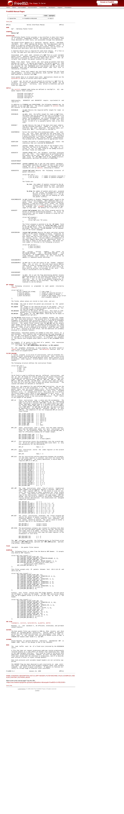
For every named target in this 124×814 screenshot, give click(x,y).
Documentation (32, 7)
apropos (52, 15)
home (7, 21)
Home (8, 7)
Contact (37, 812)
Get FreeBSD (22, 7)
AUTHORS (21, 799)
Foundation (68, 7)
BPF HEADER (40, 797)
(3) (15, 88)
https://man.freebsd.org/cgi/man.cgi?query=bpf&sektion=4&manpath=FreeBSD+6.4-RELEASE (36, 804)
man (45, 15)
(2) (17, 102)
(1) (15, 735)
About (14, 7)
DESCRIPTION (24, 797)
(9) (48, 735)
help (11, 21)
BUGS (28, 799)
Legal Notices (21, 810)
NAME (8, 797)
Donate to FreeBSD (107, 2)
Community (42, 7)
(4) (41, 735)
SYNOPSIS (14, 797)
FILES (60, 797)
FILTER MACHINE (51, 797)
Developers (52, 7)
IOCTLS (32, 797)
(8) (41, 240)
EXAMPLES (67, 797)
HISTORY (14, 799)
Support (60, 7)
